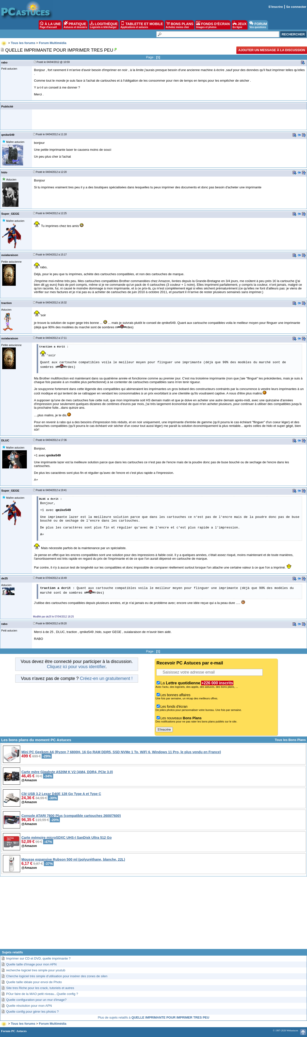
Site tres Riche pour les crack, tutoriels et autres (40, 988)
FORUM (258, 25)
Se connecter (296, 7)
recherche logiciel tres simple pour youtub (35, 970)
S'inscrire (275, 7)
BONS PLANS (180, 25)
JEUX (239, 25)
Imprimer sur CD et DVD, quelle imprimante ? (38, 958)
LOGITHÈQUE (103, 25)
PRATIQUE (75, 25)
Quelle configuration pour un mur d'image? (36, 1000)
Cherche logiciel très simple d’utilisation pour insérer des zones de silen (56, 976)
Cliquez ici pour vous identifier (76, 666)
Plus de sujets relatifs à (153, 1017)
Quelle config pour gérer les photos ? (32, 1011)
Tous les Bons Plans (290, 740)
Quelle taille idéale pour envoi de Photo (34, 982)
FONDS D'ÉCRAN (213, 25)
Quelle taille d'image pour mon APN (31, 964)
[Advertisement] (153, 914)
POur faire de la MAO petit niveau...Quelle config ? (42, 994)
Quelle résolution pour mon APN (29, 1005)
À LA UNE (50, 25)
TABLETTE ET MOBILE (142, 25)
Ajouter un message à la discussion (271, 50)
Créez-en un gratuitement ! (106, 678)
